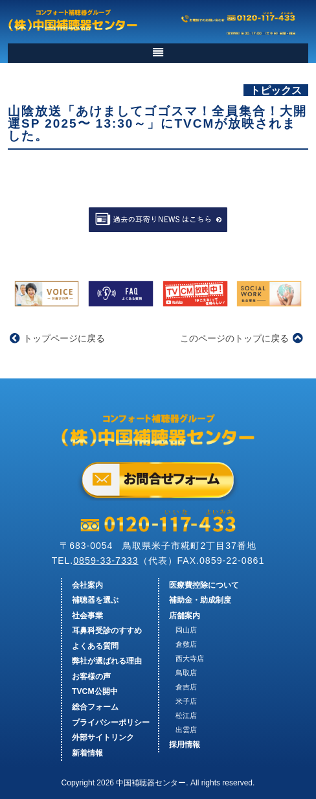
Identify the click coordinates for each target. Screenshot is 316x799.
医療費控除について (204, 585)
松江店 (186, 715)
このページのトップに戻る (241, 338)
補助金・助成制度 (200, 600)
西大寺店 (189, 658)
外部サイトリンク (103, 737)
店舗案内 (184, 615)
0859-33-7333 (106, 560)
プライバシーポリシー (111, 722)
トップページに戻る (57, 338)
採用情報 (184, 744)
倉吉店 (186, 687)
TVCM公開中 (95, 691)
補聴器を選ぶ (95, 600)
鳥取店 (186, 673)
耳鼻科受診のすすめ (107, 630)
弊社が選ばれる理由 (107, 661)
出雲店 (186, 730)
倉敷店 (186, 644)
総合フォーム (95, 707)
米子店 (186, 701)
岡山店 (186, 630)
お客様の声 (91, 676)
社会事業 (87, 615)
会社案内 (87, 585)
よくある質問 (95, 646)
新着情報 (87, 753)
